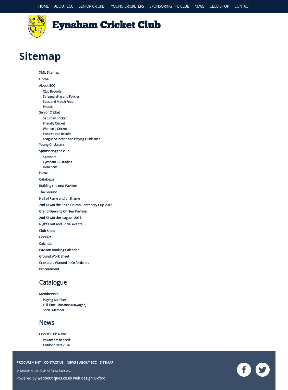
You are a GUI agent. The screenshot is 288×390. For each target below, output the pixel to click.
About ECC (63, 6)
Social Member (53, 310)
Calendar (46, 243)
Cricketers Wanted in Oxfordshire (64, 262)
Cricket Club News (52, 334)
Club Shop (219, 6)
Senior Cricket (92, 6)
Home (43, 6)
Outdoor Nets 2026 (56, 345)
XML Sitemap (49, 72)
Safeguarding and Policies (61, 96)
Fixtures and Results (57, 134)
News (199, 6)
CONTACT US (53, 362)
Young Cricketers (127, 6)
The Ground (48, 192)
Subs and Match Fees (58, 102)
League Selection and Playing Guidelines (71, 139)
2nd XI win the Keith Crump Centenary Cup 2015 (75, 205)
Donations (50, 167)
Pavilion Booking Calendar (59, 250)
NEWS (71, 362)
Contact (242, 6)
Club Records (52, 91)
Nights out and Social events (60, 224)
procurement (29, 362)
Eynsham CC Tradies (57, 162)
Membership (48, 294)
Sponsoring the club (169, 6)
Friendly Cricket (54, 123)
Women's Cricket (55, 129)
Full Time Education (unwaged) (64, 305)
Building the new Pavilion (58, 185)
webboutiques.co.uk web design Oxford (71, 378)
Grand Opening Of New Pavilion (63, 211)
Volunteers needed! (56, 340)
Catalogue (46, 179)
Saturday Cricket (54, 118)
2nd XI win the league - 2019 (60, 217)
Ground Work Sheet (54, 256)
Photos (48, 107)
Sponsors (49, 157)
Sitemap (106, 362)
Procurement (49, 269)
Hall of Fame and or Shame (59, 198)
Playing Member (54, 300)
